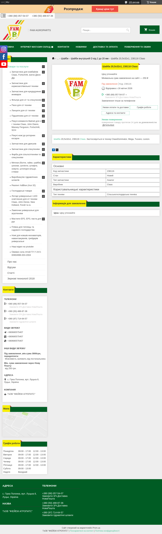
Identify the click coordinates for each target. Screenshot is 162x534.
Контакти (63, 47)
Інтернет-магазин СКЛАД (35, 47)
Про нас (12, 261)
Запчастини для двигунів (24, 143)
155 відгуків (134, 2)
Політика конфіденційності (107, 531)
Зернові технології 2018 (21, 278)
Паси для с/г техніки (22, 105)
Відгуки (11, 267)
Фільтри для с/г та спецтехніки (27, 100)
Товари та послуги (17, 66)
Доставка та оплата (105, 47)
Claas (82, 139)
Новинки (81, 47)
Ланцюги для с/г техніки (23, 110)
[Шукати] (128, 30)
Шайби (64, 58)
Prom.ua (96, 528)
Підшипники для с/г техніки (25, 115)
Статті (11, 272)
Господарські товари (22, 191)
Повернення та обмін (137, 47)
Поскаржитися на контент (81, 531)
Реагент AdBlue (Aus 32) (24, 185)
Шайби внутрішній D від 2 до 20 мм (89, 58)
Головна (8, 47)
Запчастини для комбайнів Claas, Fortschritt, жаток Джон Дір (26, 75)
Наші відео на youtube (23, 246)
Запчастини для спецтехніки (26, 149)
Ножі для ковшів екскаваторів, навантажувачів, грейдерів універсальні (26, 238)
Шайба (57, 139)
